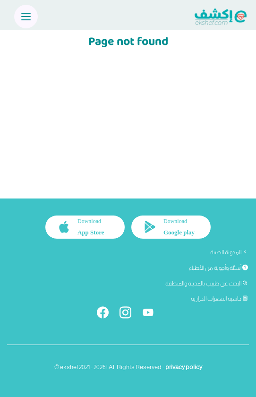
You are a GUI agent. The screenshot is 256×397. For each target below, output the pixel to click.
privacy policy (183, 367)
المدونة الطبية (229, 252)
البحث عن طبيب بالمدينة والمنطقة (206, 283)
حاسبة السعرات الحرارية (219, 298)
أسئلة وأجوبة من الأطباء (218, 268)
